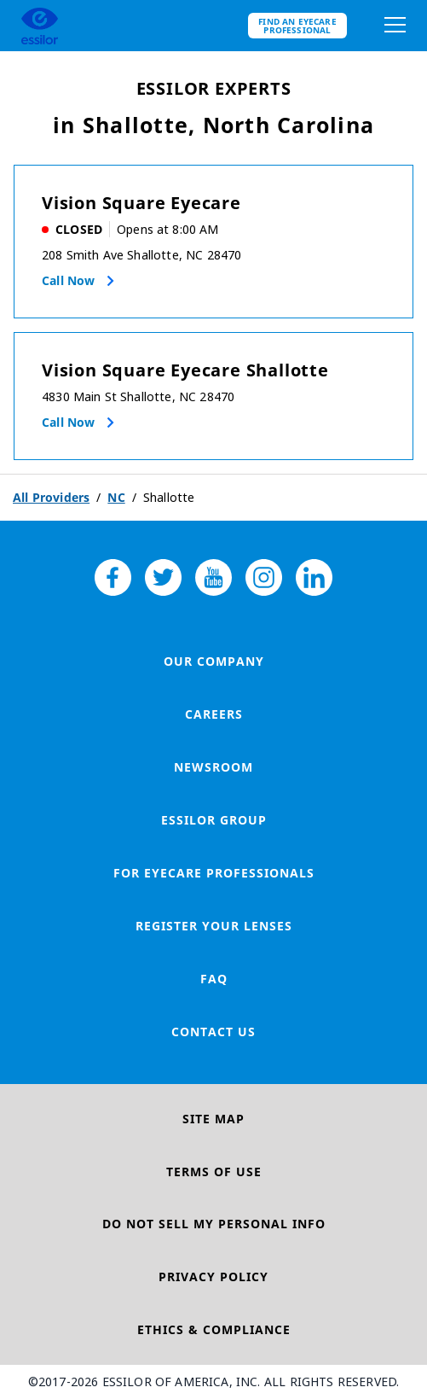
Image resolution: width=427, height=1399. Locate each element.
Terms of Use (214, 1171)
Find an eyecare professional (297, 25)
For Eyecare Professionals (213, 873)
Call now (68, 280)
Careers (214, 714)
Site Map (213, 1118)
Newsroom (213, 767)
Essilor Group (214, 820)
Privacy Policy (213, 1276)
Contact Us (213, 1031)
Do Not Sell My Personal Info (214, 1223)
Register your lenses (214, 926)
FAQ (214, 979)
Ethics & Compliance (214, 1329)
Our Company (214, 661)
